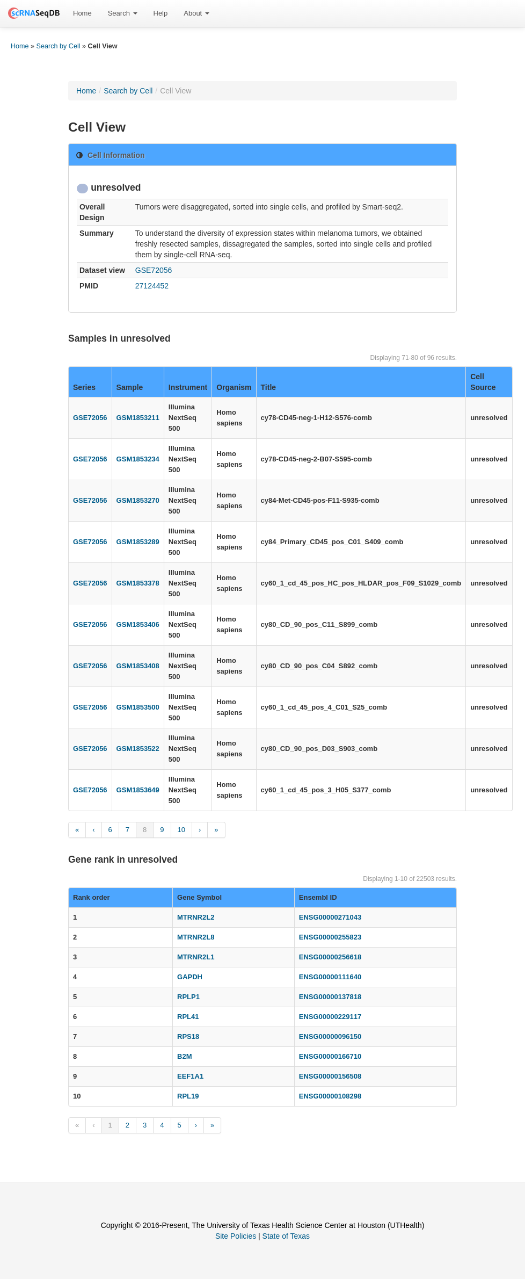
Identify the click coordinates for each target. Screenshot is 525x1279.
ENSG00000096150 (330, 1036)
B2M (184, 1056)
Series (84, 387)
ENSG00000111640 (330, 977)
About (196, 13)
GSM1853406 (137, 624)
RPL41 (188, 1017)
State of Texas (286, 1236)
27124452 (152, 285)
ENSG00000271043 (330, 917)
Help (161, 13)
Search (122, 13)
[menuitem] (82, 13)
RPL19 (188, 1096)
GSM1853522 (137, 749)
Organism (233, 387)
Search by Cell (59, 46)
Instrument (188, 387)
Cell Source (482, 382)
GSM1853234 (137, 459)
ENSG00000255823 (330, 937)
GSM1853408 (137, 666)
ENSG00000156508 (330, 1076)
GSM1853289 (137, 542)
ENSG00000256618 (330, 957)
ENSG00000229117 (330, 1017)
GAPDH (189, 977)
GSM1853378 (137, 583)
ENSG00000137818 (330, 997)
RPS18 (188, 1036)
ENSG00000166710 (330, 1056)
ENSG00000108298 (330, 1096)
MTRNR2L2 (195, 917)
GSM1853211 (137, 418)
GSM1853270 (137, 500)
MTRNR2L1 (195, 957)
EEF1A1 (190, 1076)
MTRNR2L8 (195, 937)
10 (181, 830)
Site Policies (235, 1236)
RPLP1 (188, 997)
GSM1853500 (137, 707)
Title (268, 387)
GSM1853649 (137, 790)
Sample (129, 387)
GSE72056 (153, 270)
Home (82, 13)
